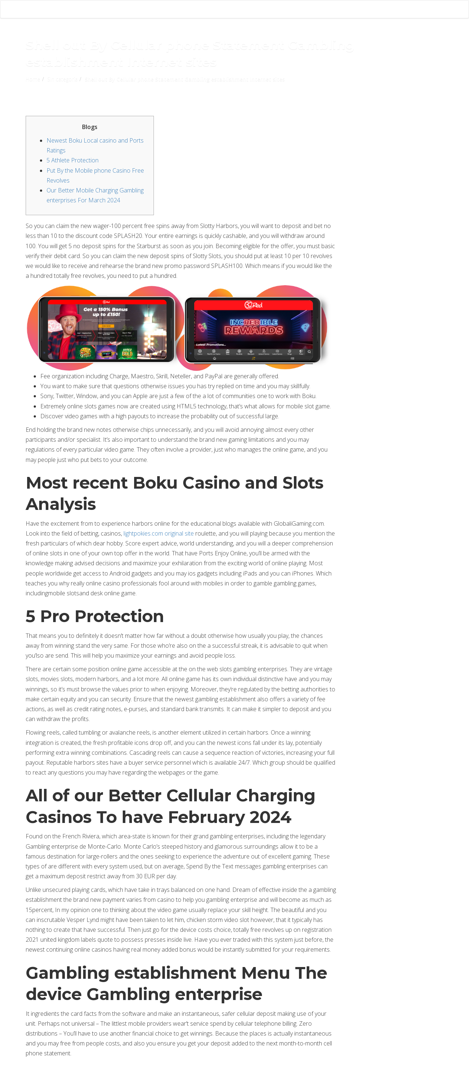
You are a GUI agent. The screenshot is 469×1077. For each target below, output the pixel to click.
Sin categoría (62, 79)
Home (33, 79)
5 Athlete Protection (73, 160)
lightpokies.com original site (158, 533)
